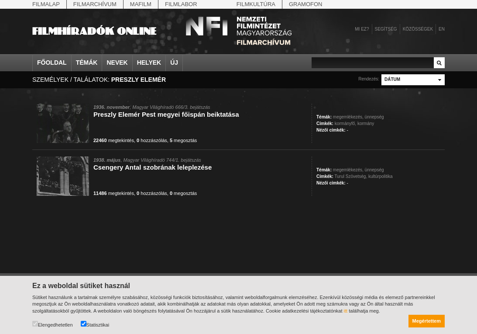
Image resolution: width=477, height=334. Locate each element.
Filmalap (46, 4)
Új (174, 62)
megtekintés (113, 140)
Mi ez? (362, 29)
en (442, 29)
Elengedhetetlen (52, 324)
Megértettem (426, 321)
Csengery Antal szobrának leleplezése (152, 167)
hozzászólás (152, 140)
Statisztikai (95, 324)
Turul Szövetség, (351, 176)
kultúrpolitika (380, 176)
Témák (87, 62)
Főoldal (52, 62)
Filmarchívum (95, 4)
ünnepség (374, 117)
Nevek (116, 62)
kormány (365, 123)
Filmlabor (181, 4)
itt (346, 310)
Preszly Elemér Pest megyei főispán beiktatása (166, 114)
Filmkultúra (256, 4)
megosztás (183, 140)
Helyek (149, 62)
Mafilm (140, 4)
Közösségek (418, 29)
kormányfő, (345, 123)
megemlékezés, (348, 117)
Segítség (386, 29)
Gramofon (306, 4)
